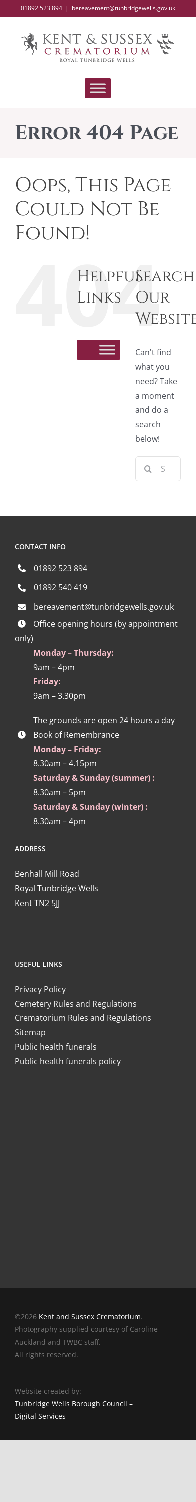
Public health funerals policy (68, 1061)
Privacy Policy (40, 989)
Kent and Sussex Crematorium (90, 1316)
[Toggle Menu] (98, 88)
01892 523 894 (61, 568)
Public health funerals (56, 1046)
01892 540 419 (61, 587)
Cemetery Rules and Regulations (76, 1003)
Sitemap (30, 1032)
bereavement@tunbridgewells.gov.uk (124, 8)
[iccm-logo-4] (98, 1105)
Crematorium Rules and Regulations (83, 1017)
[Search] (148, 468)
